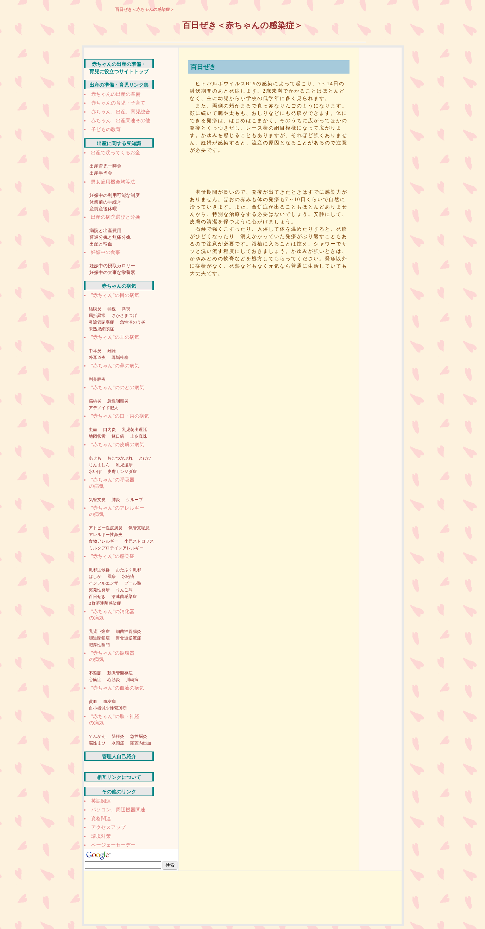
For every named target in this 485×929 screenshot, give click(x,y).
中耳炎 (95, 350)
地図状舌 (98, 436)
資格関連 (101, 818)
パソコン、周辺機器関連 (118, 809)
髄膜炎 (118, 736)
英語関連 (101, 801)
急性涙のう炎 (132, 322)
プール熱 (132, 583)
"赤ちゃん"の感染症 (112, 556)
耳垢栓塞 (120, 357)
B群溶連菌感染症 (105, 603)
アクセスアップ (108, 827)
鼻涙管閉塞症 (102, 322)
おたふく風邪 (128, 569)
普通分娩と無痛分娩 (110, 237)
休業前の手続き (105, 202)
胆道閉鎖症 (100, 638)
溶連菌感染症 (124, 596)
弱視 (112, 308)
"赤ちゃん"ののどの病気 (117, 387)
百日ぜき (98, 596)
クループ (134, 499)
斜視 (126, 308)
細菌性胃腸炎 (128, 631)
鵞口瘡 (118, 436)
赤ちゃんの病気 (119, 286)
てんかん (98, 736)
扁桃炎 (95, 401)
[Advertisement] (270, 169)
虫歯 (93, 429)
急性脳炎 (138, 736)
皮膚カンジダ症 (122, 471)
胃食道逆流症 (128, 638)
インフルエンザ (104, 583)
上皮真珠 (138, 436)
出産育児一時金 (105, 166)
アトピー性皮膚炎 (106, 527)
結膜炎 (95, 308)
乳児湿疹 (124, 464)
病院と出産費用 (105, 230)
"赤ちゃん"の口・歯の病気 (120, 416)
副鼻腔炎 (97, 379)
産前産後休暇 (103, 208)
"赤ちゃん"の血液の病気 (117, 688)
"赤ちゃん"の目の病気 (115, 295)
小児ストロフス (139, 541)
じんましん (100, 464)
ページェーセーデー (113, 845)
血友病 (109, 701)
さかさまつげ (124, 315)
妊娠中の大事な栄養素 (112, 272)
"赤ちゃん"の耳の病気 (115, 337)
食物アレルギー (104, 541)
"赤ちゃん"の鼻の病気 (115, 365)
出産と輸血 (100, 244)
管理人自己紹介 (119, 756)
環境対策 (101, 836)
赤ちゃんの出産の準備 (115, 94)
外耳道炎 (98, 357)
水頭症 (118, 743)
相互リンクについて (119, 777)
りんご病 (124, 589)
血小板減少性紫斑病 (108, 708)
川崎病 (132, 679)
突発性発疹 (100, 589)
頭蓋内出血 (140, 743)
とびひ (145, 458)
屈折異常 (98, 315)
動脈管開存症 (120, 673)
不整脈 (95, 673)
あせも (95, 458)
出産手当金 (100, 173)
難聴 (111, 350)
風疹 (112, 576)
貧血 (93, 701)
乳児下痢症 (100, 631)
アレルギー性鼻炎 (105, 534)
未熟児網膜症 (101, 328)
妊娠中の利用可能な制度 (114, 195)
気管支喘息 (139, 527)
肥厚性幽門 (99, 644)
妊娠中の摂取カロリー (112, 265)
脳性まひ (98, 743)
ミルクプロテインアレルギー (116, 547)
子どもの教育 (106, 129)
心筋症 (95, 679)
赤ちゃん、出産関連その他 (120, 120)
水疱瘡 (128, 576)
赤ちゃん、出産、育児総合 (120, 111)
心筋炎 (114, 679)
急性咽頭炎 (117, 401)
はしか (95, 576)
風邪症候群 (100, 569)
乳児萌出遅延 (134, 429)
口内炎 (110, 429)
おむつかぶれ (120, 458)
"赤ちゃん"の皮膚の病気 (117, 444)
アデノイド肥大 (103, 407)
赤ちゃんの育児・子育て (118, 103)
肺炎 (116, 499)
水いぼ (95, 471)
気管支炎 (98, 499)
